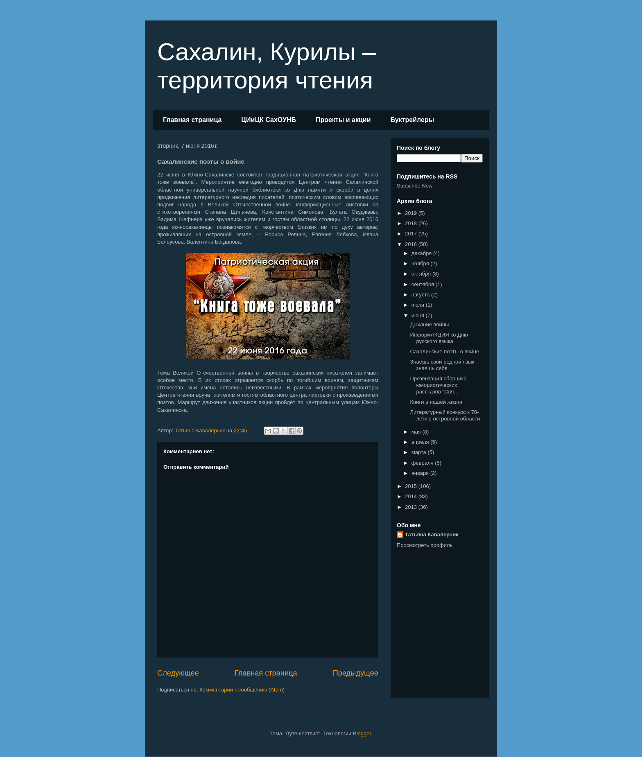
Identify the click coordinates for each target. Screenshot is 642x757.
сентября (423, 284)
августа (421, 295)
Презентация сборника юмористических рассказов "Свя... (438, 384)
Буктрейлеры (412, 119)
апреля (421, 442)
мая (417, 432)
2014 (411, 496)
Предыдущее (355, 673)
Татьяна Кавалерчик (432, 534)
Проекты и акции (343, 119)
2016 (411, 244)
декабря (422, 253)
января (420, 473)
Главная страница (192, 119)
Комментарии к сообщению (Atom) (242, 690)
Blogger (362, 733)
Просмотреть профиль (424, 545)
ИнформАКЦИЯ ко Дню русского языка (439, 338)
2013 (411, 507)
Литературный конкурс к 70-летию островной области (445, 415)
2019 (411, 213)
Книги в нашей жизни (436, 402)
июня (418, 315)
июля (418, 305)
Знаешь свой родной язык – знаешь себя (444, 365)
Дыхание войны (429, 324)
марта (419, 452)
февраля (423, 463)
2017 (411, 233)
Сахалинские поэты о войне (444, 351)
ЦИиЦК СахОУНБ (268, 119)
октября (421, 274)
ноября (421, 263)
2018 (411, 223)
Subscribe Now (414, 186)
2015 (411, 486)
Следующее (178, 673)
